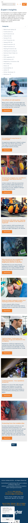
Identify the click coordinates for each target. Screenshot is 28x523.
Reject (7, 519)
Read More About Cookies (6, 512)
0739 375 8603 (19, 492)
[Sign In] (20, 4)
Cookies (22, 503)
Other (23, 505)
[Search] (13, 4)
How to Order (6, 503)
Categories (14, 26)
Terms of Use (6, 505)
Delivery (13, 503)
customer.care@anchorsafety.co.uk (14, 494)
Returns (19, 505)
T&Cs (18, 503)
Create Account (17, 4)
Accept (7, 516)
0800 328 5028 (17, 491)
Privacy (13, 505)
